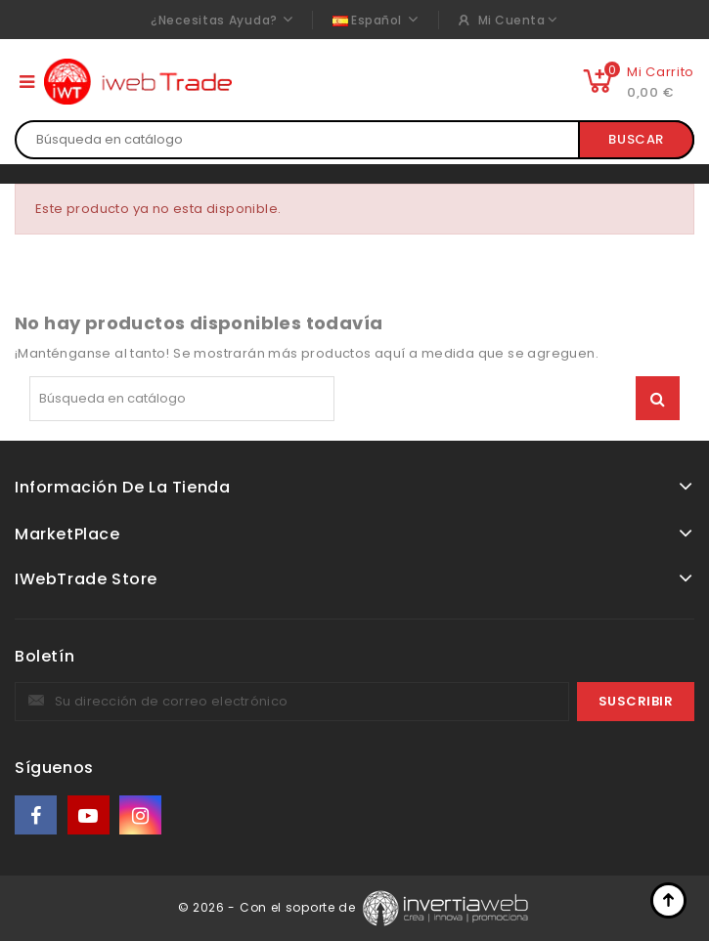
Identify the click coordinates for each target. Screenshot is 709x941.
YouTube (89, 815)
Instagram (142, 815)
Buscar (636, 139)
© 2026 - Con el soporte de (269, 907)
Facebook (37, 815)
